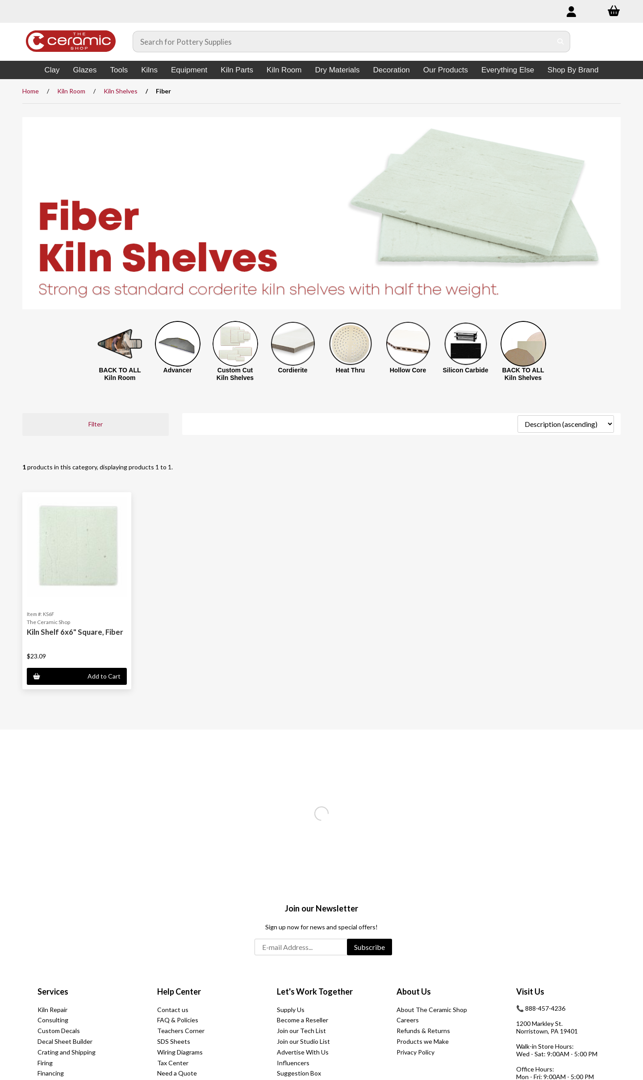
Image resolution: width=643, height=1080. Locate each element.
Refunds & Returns (423, 1030)
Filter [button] (95, 424)
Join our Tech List (301, 1030)
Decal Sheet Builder (65, 1041)
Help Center (179, 991)
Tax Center (172, 1063)
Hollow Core (408, 370)
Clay (52, 70)
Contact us (172, 1009)
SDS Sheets (173, 1041)
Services (53, 991)
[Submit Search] (560, 41)
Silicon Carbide (466, 370)
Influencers (293, 1063)
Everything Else (507, 70)
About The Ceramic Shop (432, 1009)
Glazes (85, 70)
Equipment (189, 70)
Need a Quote (177, 1073)
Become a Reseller (302, 1020)
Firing (45, 1063)
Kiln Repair (52, 1009)
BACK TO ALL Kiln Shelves (523, 374)
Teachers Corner (181, 1030)
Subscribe (369, 947)
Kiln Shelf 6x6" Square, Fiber (75, 632)
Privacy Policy (415, 1052)
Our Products (445, 70)
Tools (119, 70)
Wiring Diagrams (180, 1052)
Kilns (149, 70)
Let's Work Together (315, 991)
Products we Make (423, 1041)
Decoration (391, 70)
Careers (408, 1020)
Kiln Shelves (121, 91)
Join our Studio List (303, 1041)
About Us (414, 991)
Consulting (53, 1020)
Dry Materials (337, 70)
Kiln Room (284, 70)
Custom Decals (59, 1030)
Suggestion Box (299, 1073)
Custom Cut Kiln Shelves (235, 374)
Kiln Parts (237, 70)
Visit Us (530, 991)
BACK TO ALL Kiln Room (120, 374)
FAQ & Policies (177, 1020)
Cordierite (292, 370)
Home (30, 91)
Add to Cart (77, 676)
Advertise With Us (303, 1052)
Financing (51, 1073)
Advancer (177, 370)
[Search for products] (342, 41)
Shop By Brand (572, 70)
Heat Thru (350, 370)
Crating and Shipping (67, 1052)
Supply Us (291, 1009)
